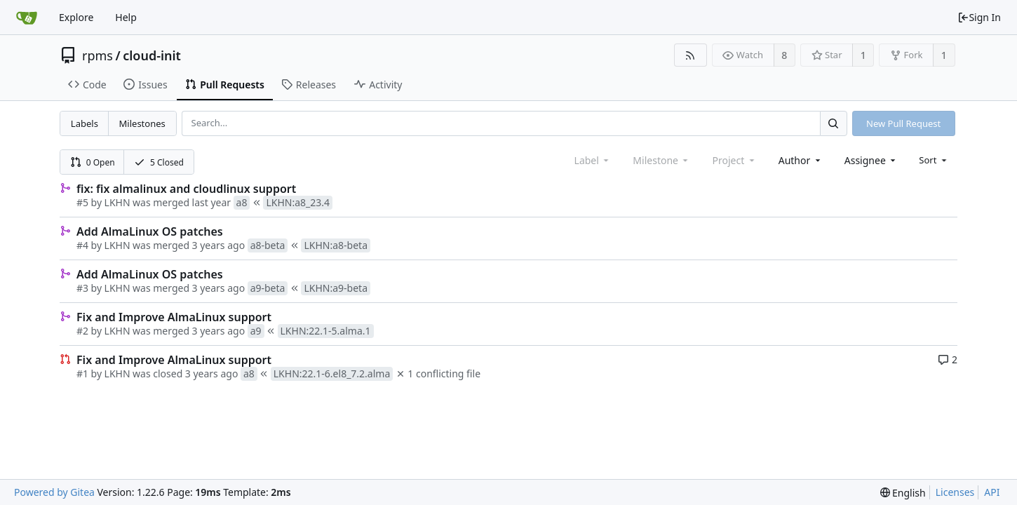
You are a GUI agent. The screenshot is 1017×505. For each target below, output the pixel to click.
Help (126, 17)
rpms (97, 55)
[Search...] (833, 123)
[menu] (933, 160)
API (991, 492)
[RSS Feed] (690, 55)
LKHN (117, 202)
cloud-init (152, 55)
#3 (82, 288)
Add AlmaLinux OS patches (149, 231)
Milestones (142, 123)
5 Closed (159, 162)
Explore (76, 17)
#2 (82, 330)
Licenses (955, 492)
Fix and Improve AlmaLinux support (173, 317)
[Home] (26, 17)
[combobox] (800, 160)
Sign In (979, 17)
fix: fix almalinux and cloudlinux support (186, 189)
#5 (82, 202)
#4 (82, 245)
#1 (82, 373)
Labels (84, 123)
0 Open (92, 162)
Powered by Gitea (54, 492)
